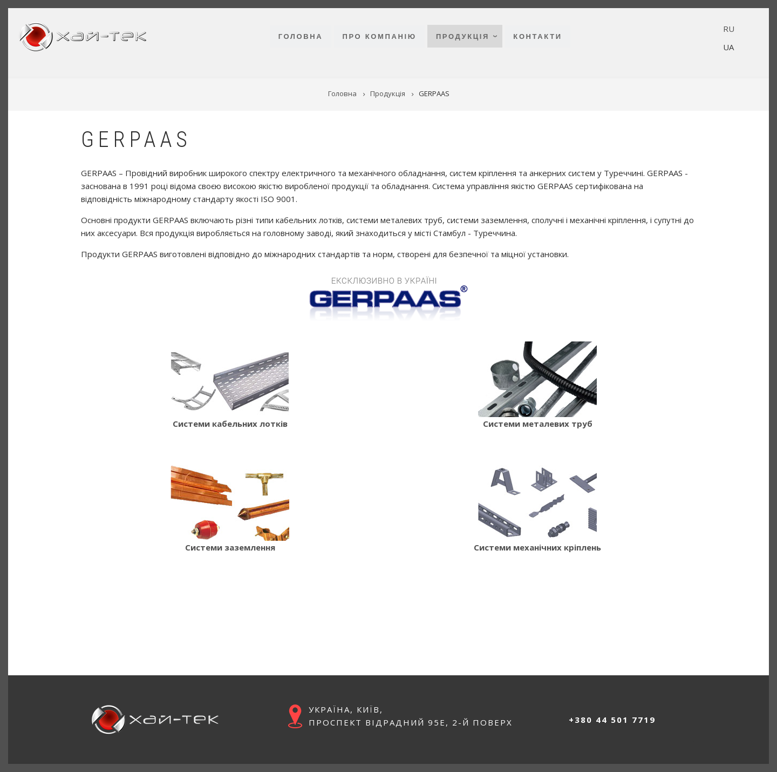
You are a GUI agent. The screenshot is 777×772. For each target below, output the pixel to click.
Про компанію (379, 36)
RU (728, 28)
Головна (300, 36)
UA (728, 47)
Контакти (537, 36)
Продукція (462, 36)
